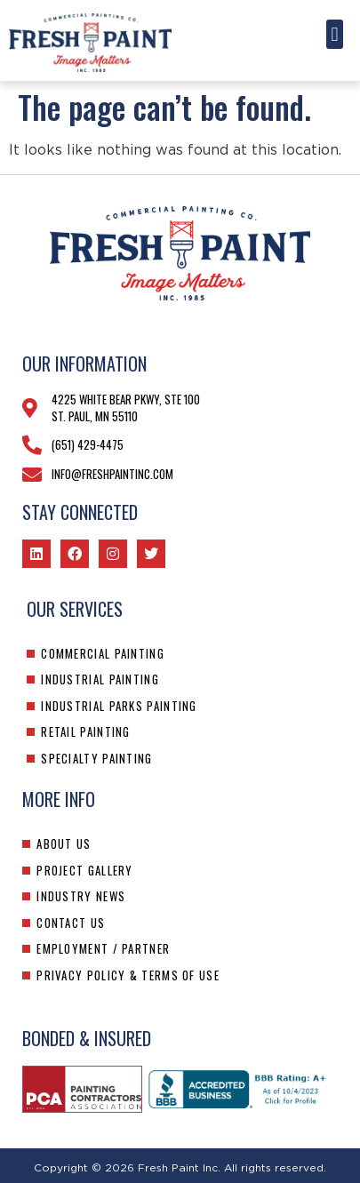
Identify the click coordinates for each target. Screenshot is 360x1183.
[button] (334, 34)
